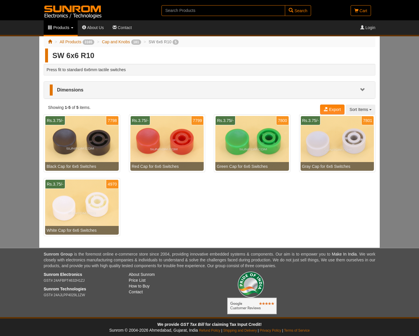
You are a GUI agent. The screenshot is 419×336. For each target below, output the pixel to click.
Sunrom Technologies (65, 289)
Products (60, 27)
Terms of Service (297, 330)
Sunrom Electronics (63, 274)
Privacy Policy (270, 330)
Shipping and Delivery (240, 330)
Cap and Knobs (121, 41)
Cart (360, 10)
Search (298, 10)
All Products (77, 41)
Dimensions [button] (70, 89)
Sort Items (360, 109)
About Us (93, 27)
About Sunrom (142, 274)
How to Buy (139, 286)
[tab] (209, 90)
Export (332, 109)
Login (367, 27)
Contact (122, 27)
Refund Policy (209, 330)
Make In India (344, 254)
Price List (137, 280)
